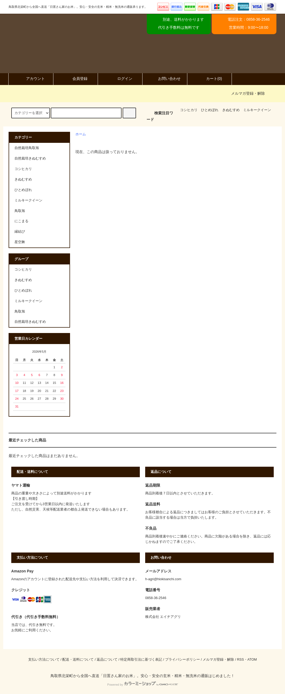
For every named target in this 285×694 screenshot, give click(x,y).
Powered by (142, 684)
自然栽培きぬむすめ (30, 322)
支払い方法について (44, 659)
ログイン (120, 78)
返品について (107, 659)
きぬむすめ (231, 110)
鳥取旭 (19, 311)
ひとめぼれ (209, 110)
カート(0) (209, 78)
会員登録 (75, 78)
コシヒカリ (189, 110)
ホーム (80, 134)
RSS (240, 659)
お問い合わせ (165, 78)
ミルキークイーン (257, 110)
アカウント (31, 78)
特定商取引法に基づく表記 (141, 659)
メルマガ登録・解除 (248, 93)
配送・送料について (78, 659)
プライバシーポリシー (182, 659)
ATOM (252, 659)
